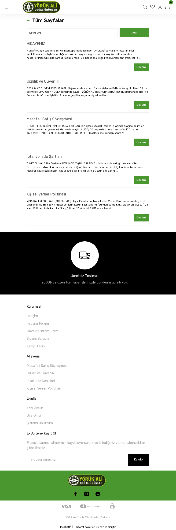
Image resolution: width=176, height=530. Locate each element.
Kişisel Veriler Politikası (46, 194)
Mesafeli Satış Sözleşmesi (49, 119)
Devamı (141, 67)
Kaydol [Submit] (138, 459)
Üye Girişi (34, 416)
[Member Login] (160, 7)
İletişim (32, 316)
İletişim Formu (38, 324)
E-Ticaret (79, 527)
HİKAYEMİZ (36, 43)
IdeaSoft (65, 527)
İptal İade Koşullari (41, 381)
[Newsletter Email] (88, 460)
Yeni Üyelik (35, 408)
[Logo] (43, 7)
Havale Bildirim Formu (43, 331)
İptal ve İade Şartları (44, 156)
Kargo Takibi (36, 346)
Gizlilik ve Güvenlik (43, 81)
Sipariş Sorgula (38, 339)
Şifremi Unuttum (40, 423)
